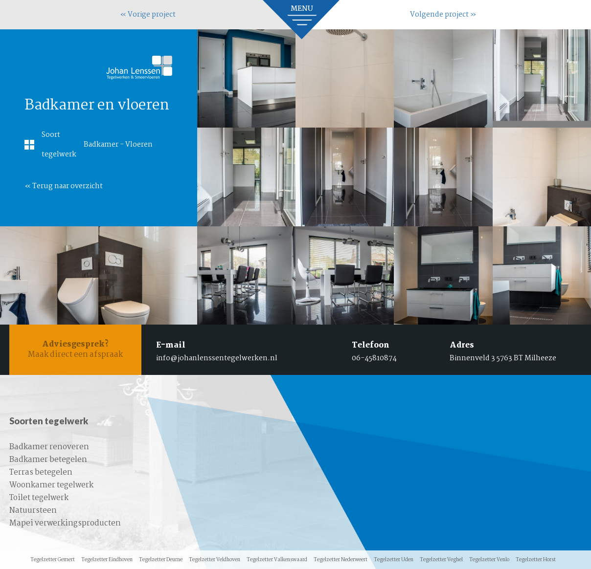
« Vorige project (148, 15)
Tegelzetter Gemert (52, 560)
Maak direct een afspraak (75, 349)
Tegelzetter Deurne (160, 560)
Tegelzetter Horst (536, 560)
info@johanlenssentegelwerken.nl (216, 358)
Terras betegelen (40, 472)
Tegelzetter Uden (393, 560)
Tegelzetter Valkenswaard (277, 560)
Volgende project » (443, 15)
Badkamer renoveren (49, 447)
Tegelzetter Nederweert (340, 560)
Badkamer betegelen (48, 460)
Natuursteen (33, 510)
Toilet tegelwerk (38, 498)
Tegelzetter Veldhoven (214, 560)
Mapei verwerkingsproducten (65, 523)
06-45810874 (374, 358)
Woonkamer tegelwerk (51, 485)
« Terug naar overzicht (63, 186)
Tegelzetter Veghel (441, 560)
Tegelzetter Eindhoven (107, 560)
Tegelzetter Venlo (489, 560)
